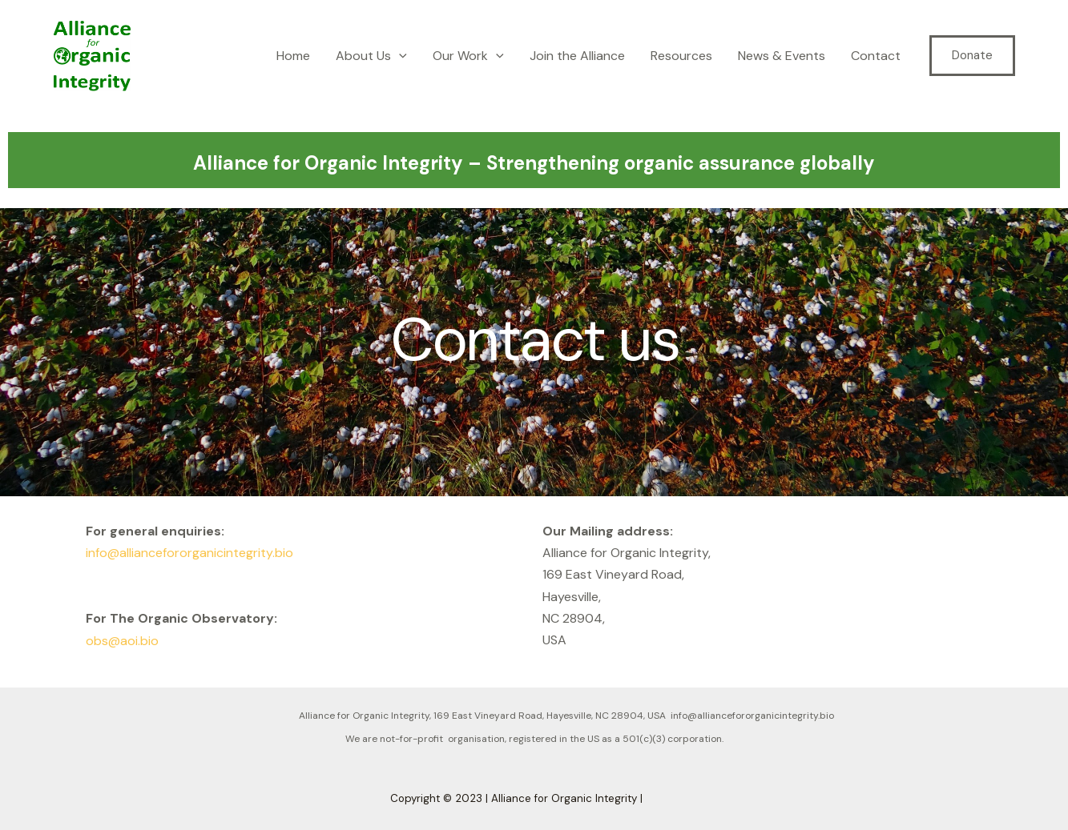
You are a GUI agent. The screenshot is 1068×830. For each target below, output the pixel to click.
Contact (876, 55)
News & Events (781, 55)
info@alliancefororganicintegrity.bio (189, 552)
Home (293, 55)
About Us (371, 56)
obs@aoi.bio (122, 640)
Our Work (468, 56)
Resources (681, 55)
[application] (399, 56)
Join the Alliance (577, 55)
